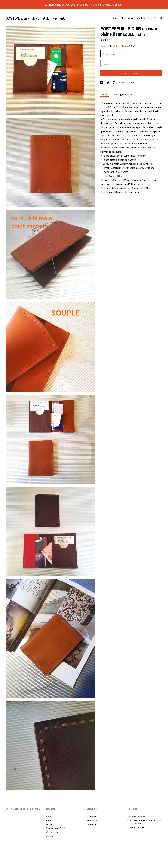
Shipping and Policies (56, 828)
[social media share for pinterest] (114, 82)
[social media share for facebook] (101, 82)
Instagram (92, 816)
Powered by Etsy (135, 827)
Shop (115, 17)
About (131, 17)
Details (104, 94)
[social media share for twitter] (108, 82)
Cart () (152, 17)
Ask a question (126, 82)
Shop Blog (92, 820)
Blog (123, 17)
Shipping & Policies (122, 94)
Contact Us (52, 832)
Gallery (141, 17)
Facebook (91, 824)
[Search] (161, 18)
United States (120, 45)
